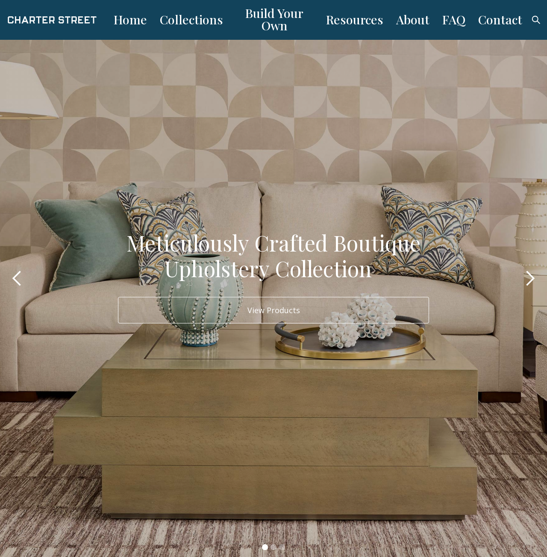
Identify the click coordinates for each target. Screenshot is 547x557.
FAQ (453, 19)
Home (130, 19)
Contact (500, 19)
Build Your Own (274, 19)
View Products (273, 310)
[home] (57, 19)
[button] (17, 278)
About (412, 19)
